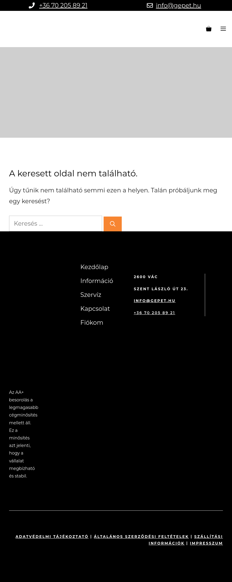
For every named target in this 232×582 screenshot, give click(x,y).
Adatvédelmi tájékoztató (52, 536)
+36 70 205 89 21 (63, 5)
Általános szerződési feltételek (141, 536)
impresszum (206, 543)
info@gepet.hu (178, 5)
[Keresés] (113, 224)
